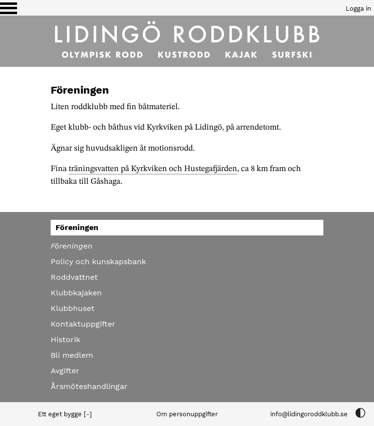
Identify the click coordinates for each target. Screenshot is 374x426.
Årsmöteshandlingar (89, 386)
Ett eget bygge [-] (65, 414)
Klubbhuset (72, 308)
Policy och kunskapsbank (98, 261)
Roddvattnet (74, 277)
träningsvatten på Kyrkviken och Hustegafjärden (153, 169)
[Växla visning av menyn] (8, 8)
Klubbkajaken (76, 292)
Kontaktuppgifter (83, 324)
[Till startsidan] (187, 41)
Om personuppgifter (187, 414)
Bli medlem (72, 355)
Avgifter (65, 370)
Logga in (358, 8)
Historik (65, 339)
